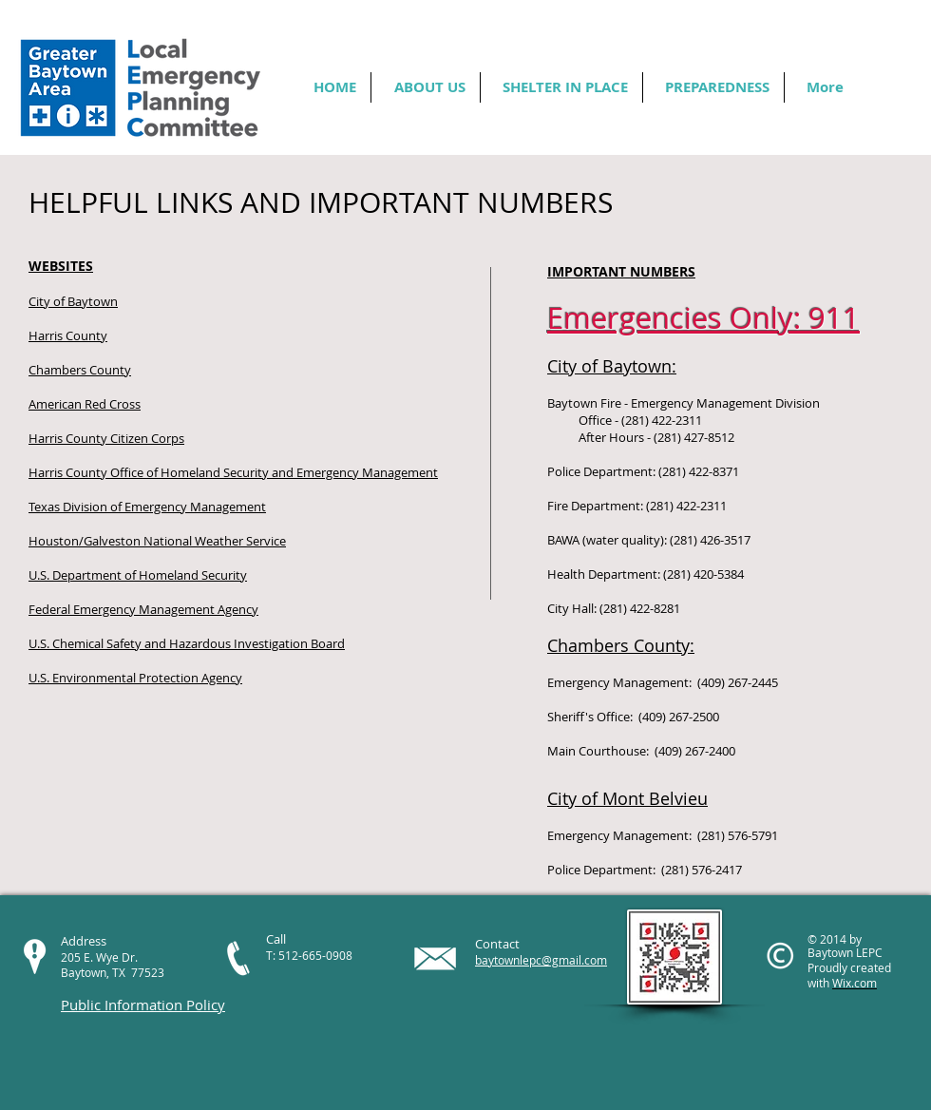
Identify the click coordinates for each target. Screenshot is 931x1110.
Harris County (67, 335)
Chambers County (79, 369)
